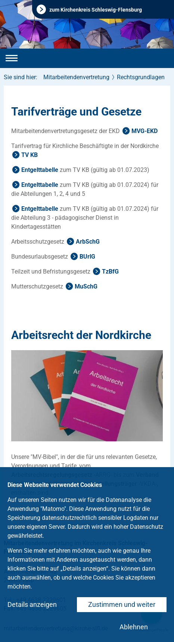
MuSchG (86, 286)
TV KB (29, 154)
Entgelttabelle (39, 169)
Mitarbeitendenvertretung (76, 77)
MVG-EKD (144, 131)
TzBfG (110, 271)
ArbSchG (88, 241)
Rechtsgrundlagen (141, 77)
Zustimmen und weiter (121, 604)
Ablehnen (133, 627)
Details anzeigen (32, 604)
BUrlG (87, 256)
